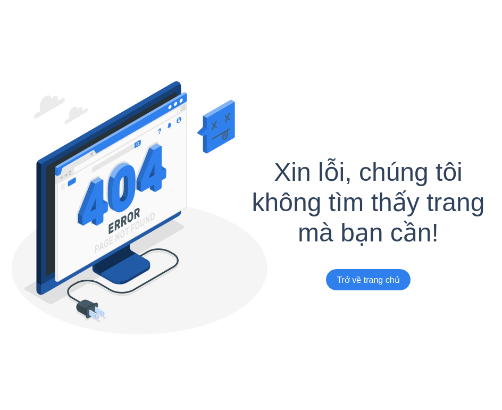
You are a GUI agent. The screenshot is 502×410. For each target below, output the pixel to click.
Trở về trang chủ (368, 280)
